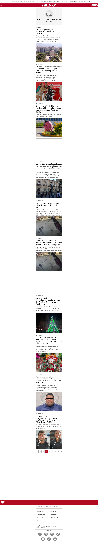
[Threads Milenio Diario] (58, 534)
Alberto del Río (52, 1)
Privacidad (54, 514)
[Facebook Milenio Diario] (40, 534)
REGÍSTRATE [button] (94, 5)
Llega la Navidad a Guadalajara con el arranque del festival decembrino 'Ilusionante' (48, 301)
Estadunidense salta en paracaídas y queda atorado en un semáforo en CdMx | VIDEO (49, 242)
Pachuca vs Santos (34, 1)
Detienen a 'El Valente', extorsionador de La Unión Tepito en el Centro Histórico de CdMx (48, 380)
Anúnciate (40, 521)
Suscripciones (41, 518)
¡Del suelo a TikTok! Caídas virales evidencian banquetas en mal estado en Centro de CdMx (48, 109)
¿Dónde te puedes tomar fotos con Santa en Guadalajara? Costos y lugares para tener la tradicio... (49, 70)
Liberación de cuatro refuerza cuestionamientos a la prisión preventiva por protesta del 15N (49, 167)
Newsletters (40, 511)
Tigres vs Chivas (15, 1)
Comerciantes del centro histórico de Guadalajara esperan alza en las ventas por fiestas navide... (49, 340)
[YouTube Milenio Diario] (43, 539)
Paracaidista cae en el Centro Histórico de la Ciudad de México (48, 205)
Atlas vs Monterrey (44, 1)
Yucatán (86, 1)
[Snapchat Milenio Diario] (55, 539)
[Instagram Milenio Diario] (52, 534)
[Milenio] (49, 5)
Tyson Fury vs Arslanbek (67, 1)
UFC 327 (59, 1)
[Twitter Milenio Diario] (46, 534)
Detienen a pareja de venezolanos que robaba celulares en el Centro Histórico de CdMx (46, 419)
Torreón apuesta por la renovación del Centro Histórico (46, 31)
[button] (1, 5)
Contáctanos (41, 514)
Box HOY (91, 1)
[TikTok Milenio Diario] (49, 539)
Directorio (54, 511)
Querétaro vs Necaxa (78, 1)
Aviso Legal (54, 518)
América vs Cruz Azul (24, 1)
